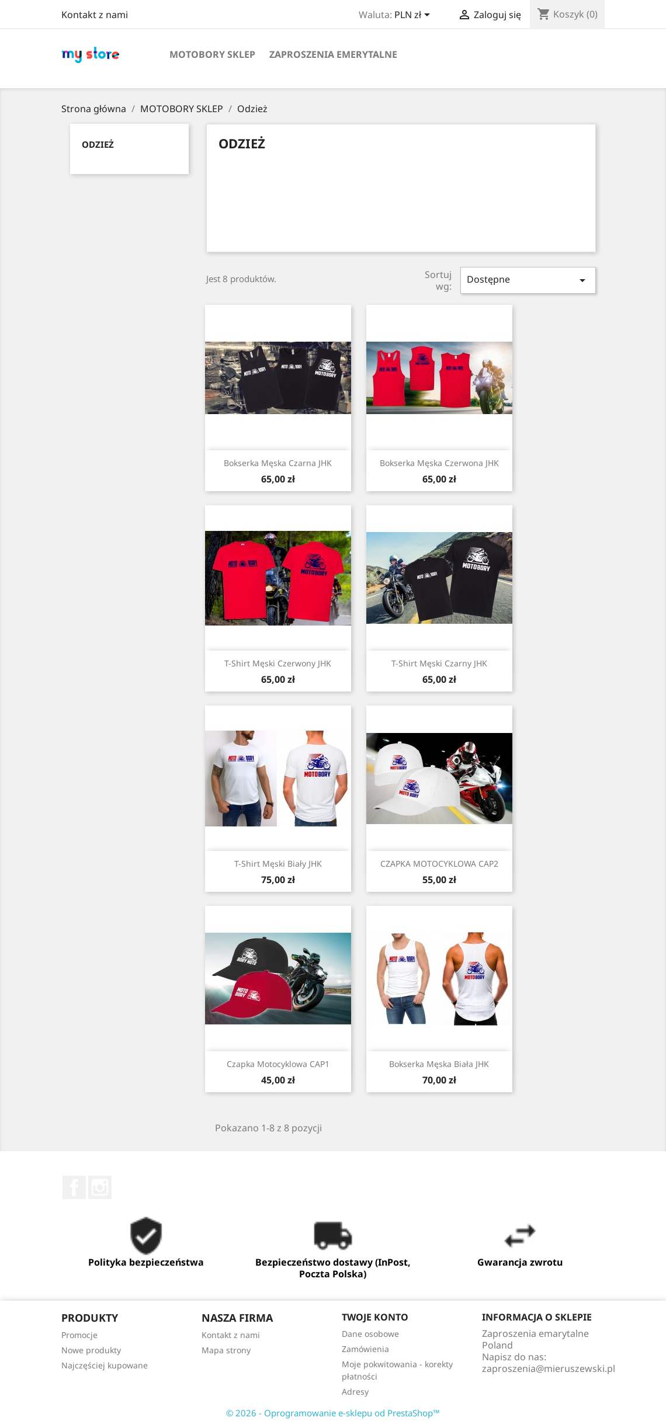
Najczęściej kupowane (104, 1365)
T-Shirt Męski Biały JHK (278, 863)
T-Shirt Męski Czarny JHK (439, 663)
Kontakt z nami (94, 14)
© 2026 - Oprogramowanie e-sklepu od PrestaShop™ (333, 1413)
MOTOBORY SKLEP (212, 54)
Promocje (79, 1334)
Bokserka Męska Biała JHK (439, 1063)
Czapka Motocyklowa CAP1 (278, 1063)
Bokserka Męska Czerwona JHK (439, 462)
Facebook (74, 1187)
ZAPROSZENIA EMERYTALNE (333, 54)
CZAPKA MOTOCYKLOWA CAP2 (439, 863)
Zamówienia (365, 1348)
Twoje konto (375, 1317)
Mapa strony (226, 1350)
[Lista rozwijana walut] (414, 16)
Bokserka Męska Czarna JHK (278, 462)
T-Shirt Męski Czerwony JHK (277, 663)
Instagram (100, 1187)
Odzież (98, 144)
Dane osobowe (370, 1333)
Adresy (355, 1391)
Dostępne (528, 280)
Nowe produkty (91, 1350)
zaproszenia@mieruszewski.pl (548, 1368)
